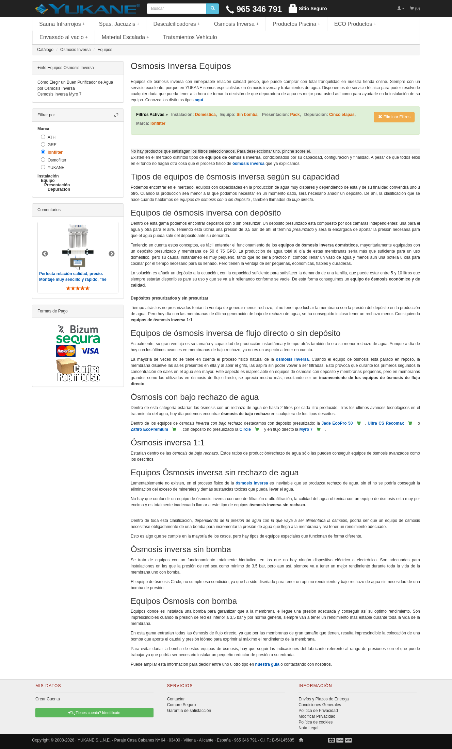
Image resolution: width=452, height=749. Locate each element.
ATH (48, 137)
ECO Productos (355, 24)
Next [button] (111, 254)
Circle (245, 429)
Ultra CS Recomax (386, 423)
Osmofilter (53, 160)
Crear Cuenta (47, 699)
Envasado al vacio (63, 37)
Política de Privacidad (318, 710)
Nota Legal (308, 728)
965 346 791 (254, 9)
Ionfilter (52, 152)
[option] (77, 257)
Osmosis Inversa (236, 24)
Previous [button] (45, 254)
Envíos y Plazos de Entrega (323, 699)
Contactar (176, 699)
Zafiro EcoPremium (149, 429)
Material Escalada (125, 37)
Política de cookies (315, 722)
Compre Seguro (181, 704)
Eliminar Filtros (394, 117)
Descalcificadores (176, 24)
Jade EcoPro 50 (337, 423)
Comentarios (49, 209)
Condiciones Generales (319, 704)
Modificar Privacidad (316, 716)
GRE (48, 144)
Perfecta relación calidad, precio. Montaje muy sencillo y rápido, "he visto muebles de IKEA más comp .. (73, 279)
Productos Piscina (296, 24)
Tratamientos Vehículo (190, 37)
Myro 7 (306, 429)
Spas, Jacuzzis (119, 24)
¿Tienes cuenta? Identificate (94, 713)
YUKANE (52, 167)
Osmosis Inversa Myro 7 (59, 94)
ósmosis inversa (248, 163)
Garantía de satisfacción (189, 710)
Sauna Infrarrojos (62, 24)
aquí (199, 100)
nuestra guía (267, 664)
